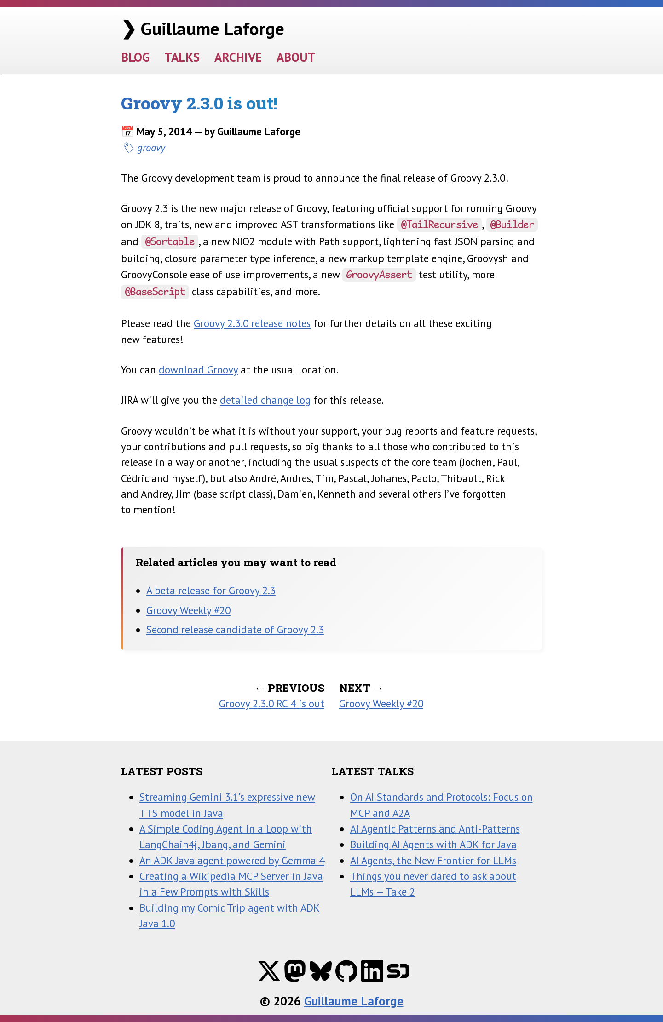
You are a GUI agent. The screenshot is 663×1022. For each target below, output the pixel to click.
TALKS (182, 57)
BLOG (135, 57)
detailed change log (265, 400)
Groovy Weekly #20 (188, 610)
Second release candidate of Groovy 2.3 (235, 629)
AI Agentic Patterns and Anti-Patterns (435, 828)
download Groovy (198, 369)
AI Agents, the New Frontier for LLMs (433, 860)
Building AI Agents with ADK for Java (433, 844)
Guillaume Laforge (354, 1001)
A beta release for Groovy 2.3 (211, 590)
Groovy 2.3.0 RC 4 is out (271, 703)
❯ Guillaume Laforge (202, 28)
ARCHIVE (238, 57)
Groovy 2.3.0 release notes (252, 323)
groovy (151, 147)
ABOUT (296, 57)
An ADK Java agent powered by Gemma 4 (231, 860)
